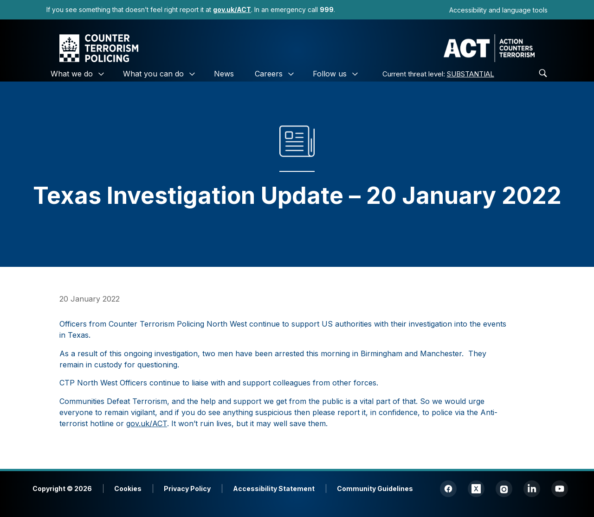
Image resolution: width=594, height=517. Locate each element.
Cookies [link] (128, 488)
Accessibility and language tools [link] (498, 10)
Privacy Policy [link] (187, 488)
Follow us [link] (330, 73)
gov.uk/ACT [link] (146, 423)
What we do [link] (72, 73)
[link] (232, 9)
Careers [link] (269, 73)
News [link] (224, 73)
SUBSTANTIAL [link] (470, 73)
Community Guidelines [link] (375, 488)
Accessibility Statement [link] (274, 488)
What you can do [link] (153, 73)
